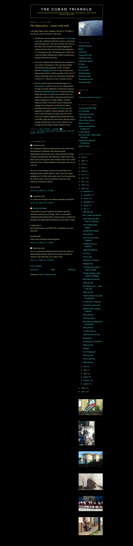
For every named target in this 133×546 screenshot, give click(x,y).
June (85, 366)
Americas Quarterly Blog (87, 108)
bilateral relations (46, 131)
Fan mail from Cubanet (91, 231)
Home (53, 270)
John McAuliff (37, 208)
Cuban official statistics (87, 120)
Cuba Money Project (86, 61)
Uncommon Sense (85, 82)
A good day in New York (91, 305)
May (85, 370)
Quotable (86, 348)
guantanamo (61, 131)
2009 (83, 188)
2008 (83, 388)
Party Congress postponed (92, 215)
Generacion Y (83, 67)
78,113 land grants (89, 352)
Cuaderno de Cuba (85, 58)
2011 (83, 181)
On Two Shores (84, 70)
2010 (83, 185)
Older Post (71, 270)
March (85, 377)
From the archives (89, 318)
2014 (83, 171)
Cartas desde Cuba (85, 55)
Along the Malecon (85, 46)
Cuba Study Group (85, 117)
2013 (83, 175)
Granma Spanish (84, 132)
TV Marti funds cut (89, 331)
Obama (33, 133)
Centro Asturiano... (89, 359)
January (86, 384)
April (85, 373)
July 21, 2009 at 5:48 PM (42, 260)
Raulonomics (87, 338)
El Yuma (81, 64)
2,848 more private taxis (91, 334)
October (86, 198)
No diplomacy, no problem (92, 341)
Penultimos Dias (84, 73)
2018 (83, 161)
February (86, 380)
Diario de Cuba (84, 123)
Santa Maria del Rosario (91, 279)
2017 (83, 164)
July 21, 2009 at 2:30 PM (42, 243)
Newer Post (34, 270)
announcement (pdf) (48, 92)
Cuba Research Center (86, 114)
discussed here (40, 86)
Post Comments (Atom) (48, 274)
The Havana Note (85, 76)
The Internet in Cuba (86, 79)
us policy (41, 133)
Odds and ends (88, 212)
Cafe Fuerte (83, 52)
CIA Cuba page (84, 111)
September (87, 202)
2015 (83, 168)
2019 (83, 157)
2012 (83, 178)
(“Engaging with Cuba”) (49, 70)
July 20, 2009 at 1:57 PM (42, 190)
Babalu (81, 49)
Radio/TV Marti (84, 146)
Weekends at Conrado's (91, 260)
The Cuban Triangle (66, 9)
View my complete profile (90, 97)
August (86, 205)
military (71, 131)
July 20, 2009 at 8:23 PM (42, 203)
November (87, 195)
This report (61, 108)
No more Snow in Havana (92, 302)
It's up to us (87, 253)
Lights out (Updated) (90, 250)
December (87, 191)
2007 (83, 392)
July (85, 209)
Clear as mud (87, 257)
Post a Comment (36, 266)
